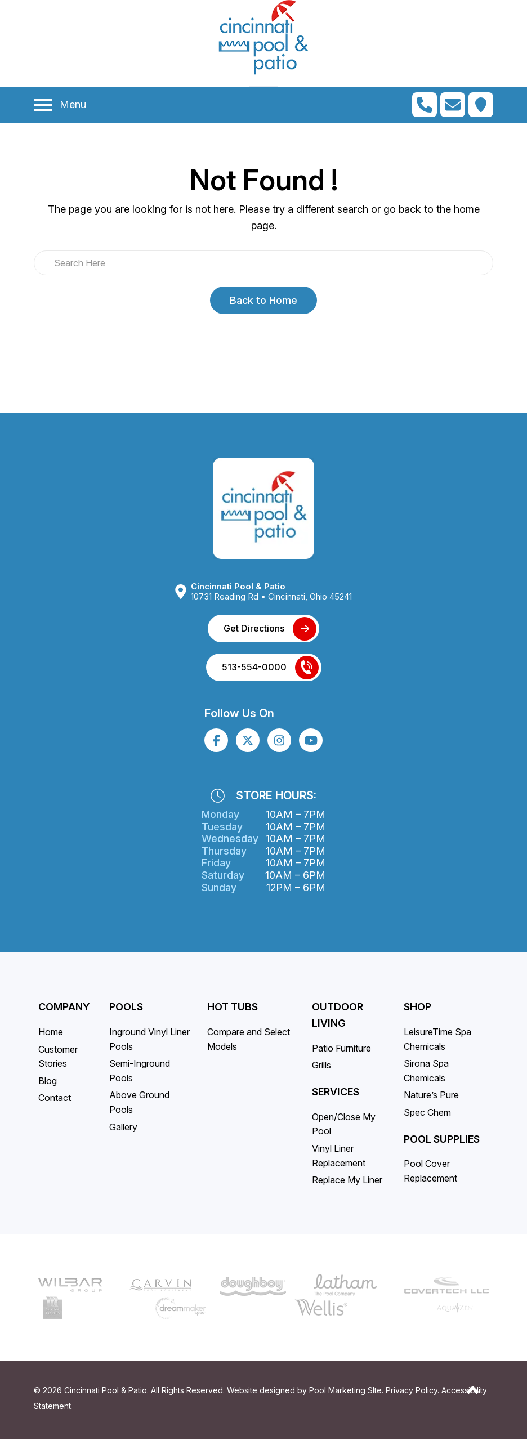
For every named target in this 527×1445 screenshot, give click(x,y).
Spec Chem (427, 1118)
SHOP (417, 1013)
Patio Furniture (341, 1053)
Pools (126, 1013)
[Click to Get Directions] (480, 104)
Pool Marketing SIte (345, 1396)
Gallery (123, 1132)
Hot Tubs (232, 1013)
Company (64, 1013)
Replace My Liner (347, 1185)
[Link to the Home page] (263, 507)
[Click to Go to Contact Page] (452, 104)
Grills (321, 1071)
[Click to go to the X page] (247, 745)
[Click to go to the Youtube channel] (311, 745)
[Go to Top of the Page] (473, 1395)
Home (50, 1037)
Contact (54, 1104)
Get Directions (254, 633)
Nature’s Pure (431, 1101)
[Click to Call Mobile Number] (424, 104)
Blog (47, 1086)
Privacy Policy (411, 1396)
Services (335, 1097)
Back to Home (263, 300)
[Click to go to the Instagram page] (279, 746)
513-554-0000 (254, 672)
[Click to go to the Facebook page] (216, 746)
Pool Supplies (442, 1145)
